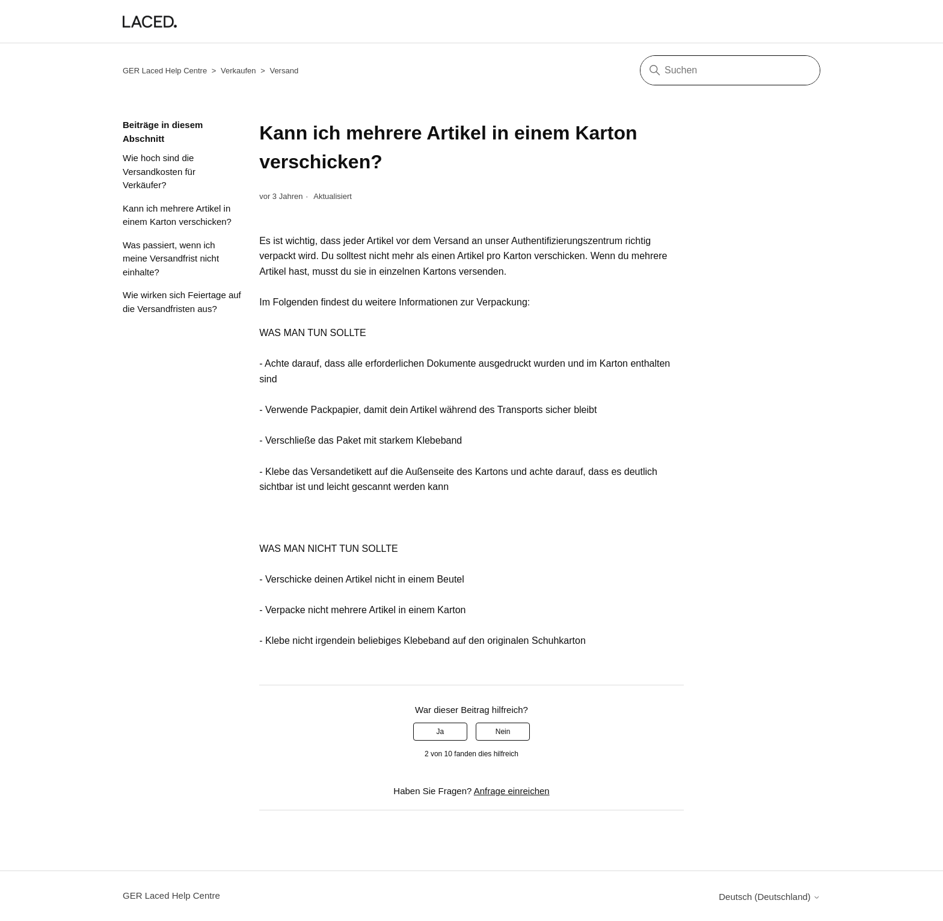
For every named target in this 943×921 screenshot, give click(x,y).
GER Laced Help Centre (165, 70)
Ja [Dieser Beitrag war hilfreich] (440, 731)
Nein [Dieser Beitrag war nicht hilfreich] (503, 731)
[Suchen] (730, 70)
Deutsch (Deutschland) (769, 897)
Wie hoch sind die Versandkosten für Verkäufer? (159, 171)
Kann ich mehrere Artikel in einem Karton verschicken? (177, 215)
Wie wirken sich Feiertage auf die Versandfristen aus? (182, 302)
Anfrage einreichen (512, 791)
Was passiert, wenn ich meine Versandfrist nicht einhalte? (171, 258)
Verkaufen (238, 70)
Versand (283, 70)
